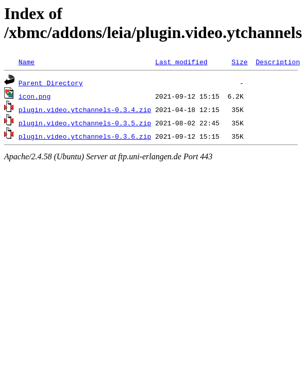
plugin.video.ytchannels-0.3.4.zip (85, 109)
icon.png (35, 96)
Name (27, 61)
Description (278, 61)
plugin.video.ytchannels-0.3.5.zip (85, 122)
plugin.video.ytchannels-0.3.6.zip (85, 136)
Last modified (181, 61)
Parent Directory (51, 82)
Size (239, 61)
